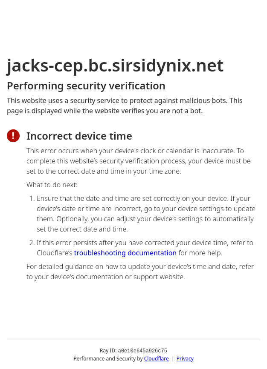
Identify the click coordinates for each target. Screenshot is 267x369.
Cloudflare (156, 358)
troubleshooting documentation (125, 252)
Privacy (185, 358)
